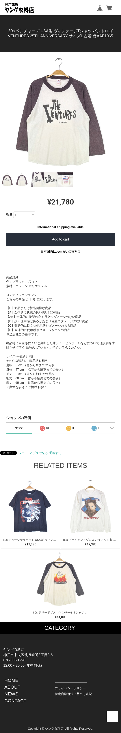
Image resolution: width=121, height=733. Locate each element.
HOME (11, 680)
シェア (23, 453)
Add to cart (60, 239)
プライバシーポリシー (70, 688)
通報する (55, 453)
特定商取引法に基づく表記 (73, 694)
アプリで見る (38, 453)
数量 (9, 214)
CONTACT (15, 700)
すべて (19, 428)
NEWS (11, 693)
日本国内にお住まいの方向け (61, 251)
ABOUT (12, 687)
